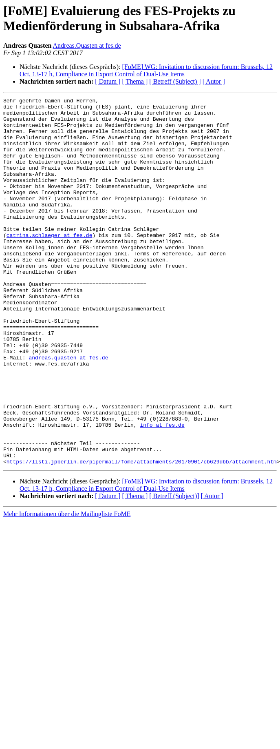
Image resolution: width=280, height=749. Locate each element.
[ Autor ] (214, 81)
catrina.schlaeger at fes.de (50, 263)
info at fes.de (162, 490)
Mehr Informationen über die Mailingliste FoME (66, 587)
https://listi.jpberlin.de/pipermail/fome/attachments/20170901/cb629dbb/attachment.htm (142, 534)
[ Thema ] (135, 81)
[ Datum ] (107, 81)
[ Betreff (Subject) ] (175, 81)
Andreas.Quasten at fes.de (87, 45)
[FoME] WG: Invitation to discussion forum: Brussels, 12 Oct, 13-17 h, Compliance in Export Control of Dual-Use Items (146, 70)
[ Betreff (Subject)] (174, 569)
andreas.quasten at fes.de (68, 410)
